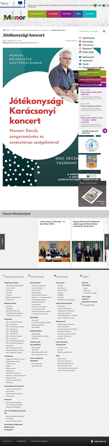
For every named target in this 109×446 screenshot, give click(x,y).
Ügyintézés (53, 14)
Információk (35, 320)
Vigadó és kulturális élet (65, 352)
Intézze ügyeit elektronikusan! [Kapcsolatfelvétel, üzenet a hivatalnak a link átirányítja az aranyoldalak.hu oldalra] (90, 80)
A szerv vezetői (10, 288)
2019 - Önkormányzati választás (15, 341)
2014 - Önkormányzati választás (15, 326)
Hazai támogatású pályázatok (14, 404)
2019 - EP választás (11, 338)
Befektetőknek (9, 427)
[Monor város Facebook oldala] (104, 5)
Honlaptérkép (21, 441)
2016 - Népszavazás (11, 329)
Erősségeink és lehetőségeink (66, 299)
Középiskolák (10, 371)
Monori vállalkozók (36, 358)
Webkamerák (88, 57)
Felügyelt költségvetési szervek (15, 359)
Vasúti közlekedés (37, 366)
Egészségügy (87, 42)
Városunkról (60, 283)
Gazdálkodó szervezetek (13, 361)
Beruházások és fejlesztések (13, 424)
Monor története (62, 290)
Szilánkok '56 (61, 338)
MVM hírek (35, 350)
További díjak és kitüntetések (66, 311)
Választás (89, 14)
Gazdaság (60, 292)
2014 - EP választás (11, 324)
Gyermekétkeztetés (37, 288)
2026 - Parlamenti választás (14, 352)
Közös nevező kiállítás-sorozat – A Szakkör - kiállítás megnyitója (92, 120)
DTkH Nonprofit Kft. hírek (39, 354)
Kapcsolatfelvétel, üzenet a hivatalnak (89, 73)
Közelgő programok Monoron (90, 85)
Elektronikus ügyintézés (39, 285)
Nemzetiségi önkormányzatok (14, 386)
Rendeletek (9, 290)
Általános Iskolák (11, 368)
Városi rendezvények (64, 326)
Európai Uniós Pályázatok (13, 407)
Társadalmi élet (61, 344)
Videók (85, 64)
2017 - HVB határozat (12, 331)
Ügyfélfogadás (88, 38)
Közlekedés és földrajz (90, 293)
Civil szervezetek (63, 347)
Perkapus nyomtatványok (39, 306)
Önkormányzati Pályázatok (13, 402)
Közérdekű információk (89, 301)
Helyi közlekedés (37, 363)
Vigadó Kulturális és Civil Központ (67, 329)
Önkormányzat (37, 14)
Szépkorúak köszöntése (64, 313)
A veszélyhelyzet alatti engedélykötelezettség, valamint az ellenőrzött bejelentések (41, 312)
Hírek (78, 14)
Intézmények (88, 45)
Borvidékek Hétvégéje (64, 331)
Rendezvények (60, 321)
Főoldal (7, 30)
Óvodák (8, 366)
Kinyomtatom (71, 41)
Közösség (67, 14)
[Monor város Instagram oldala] (108, 5)
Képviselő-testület (10, 303)
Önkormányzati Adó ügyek (39, 295)
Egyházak (60, 350)
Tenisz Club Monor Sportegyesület (68, 368)
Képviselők (9, 306)
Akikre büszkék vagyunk (64, 303)
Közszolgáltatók (35, 344)
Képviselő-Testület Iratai (13, 311)
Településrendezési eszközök (40, 336)
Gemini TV (85, 299)
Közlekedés (34, 360)
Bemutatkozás (62, 288)
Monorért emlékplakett (64, 308)
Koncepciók (9, 292)
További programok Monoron (90, 132)
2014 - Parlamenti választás (14, 322)
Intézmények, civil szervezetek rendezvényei (26, 30)
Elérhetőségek (36, 334)
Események (45, 30)
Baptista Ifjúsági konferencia (91, 106)
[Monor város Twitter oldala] (99, 5)
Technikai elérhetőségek (39, 441)
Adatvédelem (8, 430)
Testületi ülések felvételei (13, 315)
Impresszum (8, 441)
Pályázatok (87, 49)
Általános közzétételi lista (93, 68)
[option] (54, 243)
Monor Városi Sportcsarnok (14, 421)
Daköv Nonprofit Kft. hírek (39, 352)
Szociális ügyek (36, 290)
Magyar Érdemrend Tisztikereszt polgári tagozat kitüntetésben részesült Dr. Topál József (86, 224)
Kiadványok (87, 61)
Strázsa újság (87, 52)
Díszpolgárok (61, 306)
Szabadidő (60, 295)
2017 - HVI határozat (12, 334)
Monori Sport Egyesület (64, 365)
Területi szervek (10, 363)
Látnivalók (61, 297)
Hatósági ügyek (36, 292)
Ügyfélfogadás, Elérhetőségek (14, 285)
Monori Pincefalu (61, 342)
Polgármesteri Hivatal (11, 283)
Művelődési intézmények (13, 373)
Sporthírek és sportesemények (67, 370)
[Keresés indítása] (104, 31)
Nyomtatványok (35, 283)
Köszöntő (60, 285)
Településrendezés (36, 331)
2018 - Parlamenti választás (14, 336)
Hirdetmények (10, 299)
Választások (8, 319)
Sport (58, 356)
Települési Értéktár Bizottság (14, 313)
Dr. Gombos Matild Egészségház (41, 322)
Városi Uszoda (62, 358)
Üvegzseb (9, 295)
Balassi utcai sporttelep (64, 361)
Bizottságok (9, 308)
